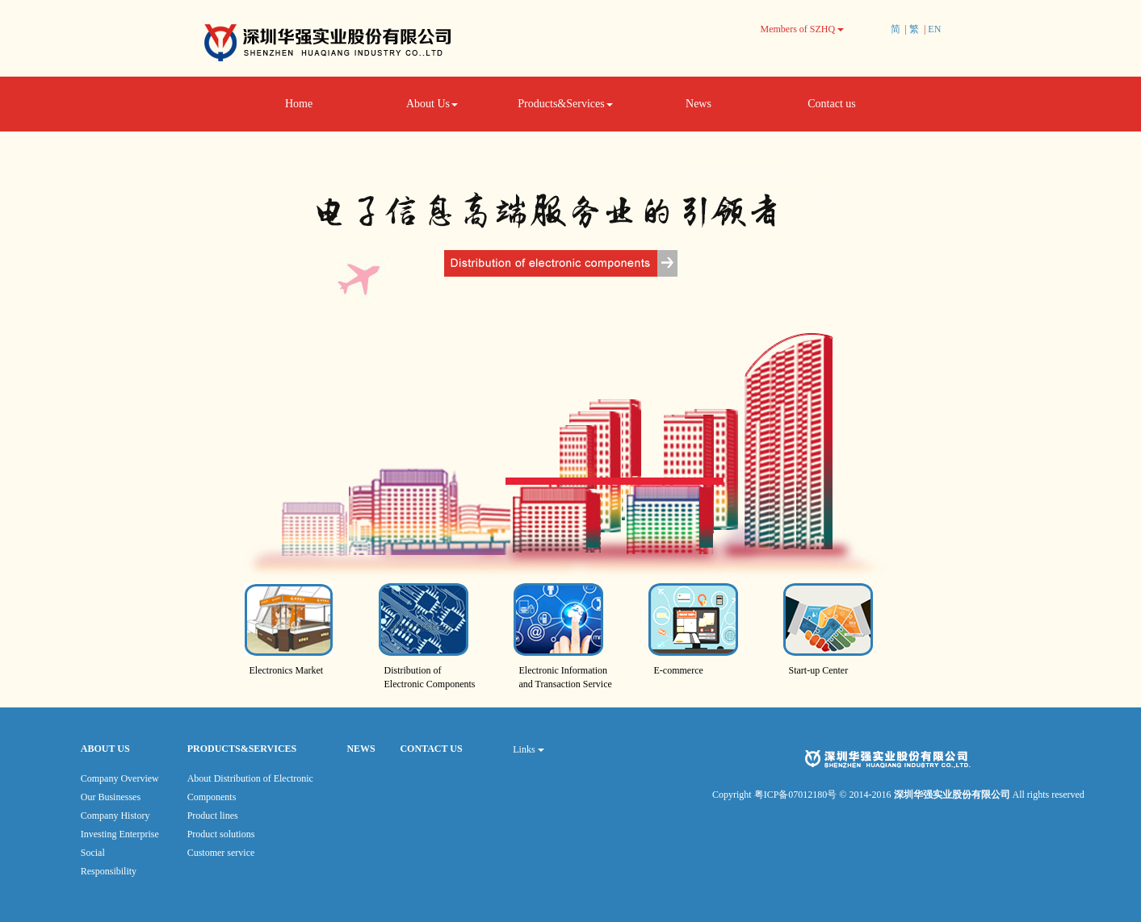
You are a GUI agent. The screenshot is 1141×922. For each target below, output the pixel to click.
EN (934, 29)
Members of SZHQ (803, 29)
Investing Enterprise (120, 834)
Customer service (221, 852)
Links (528, 749)
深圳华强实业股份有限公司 (953, 794)
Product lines (212, 815)
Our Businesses (111, 797)
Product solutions (221, 834)
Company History (115, 815)
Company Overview (120, 778)
